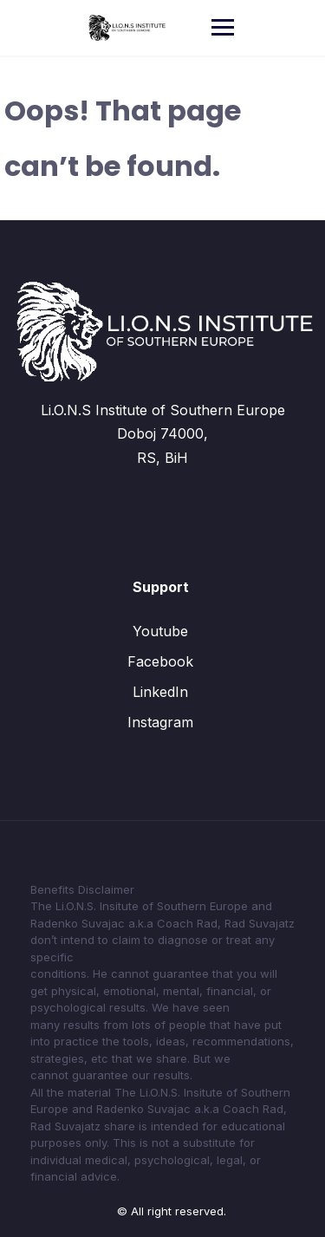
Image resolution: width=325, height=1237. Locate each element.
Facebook (160, 661)
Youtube (160, 631)
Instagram (160, 722)
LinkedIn (160, 691)
